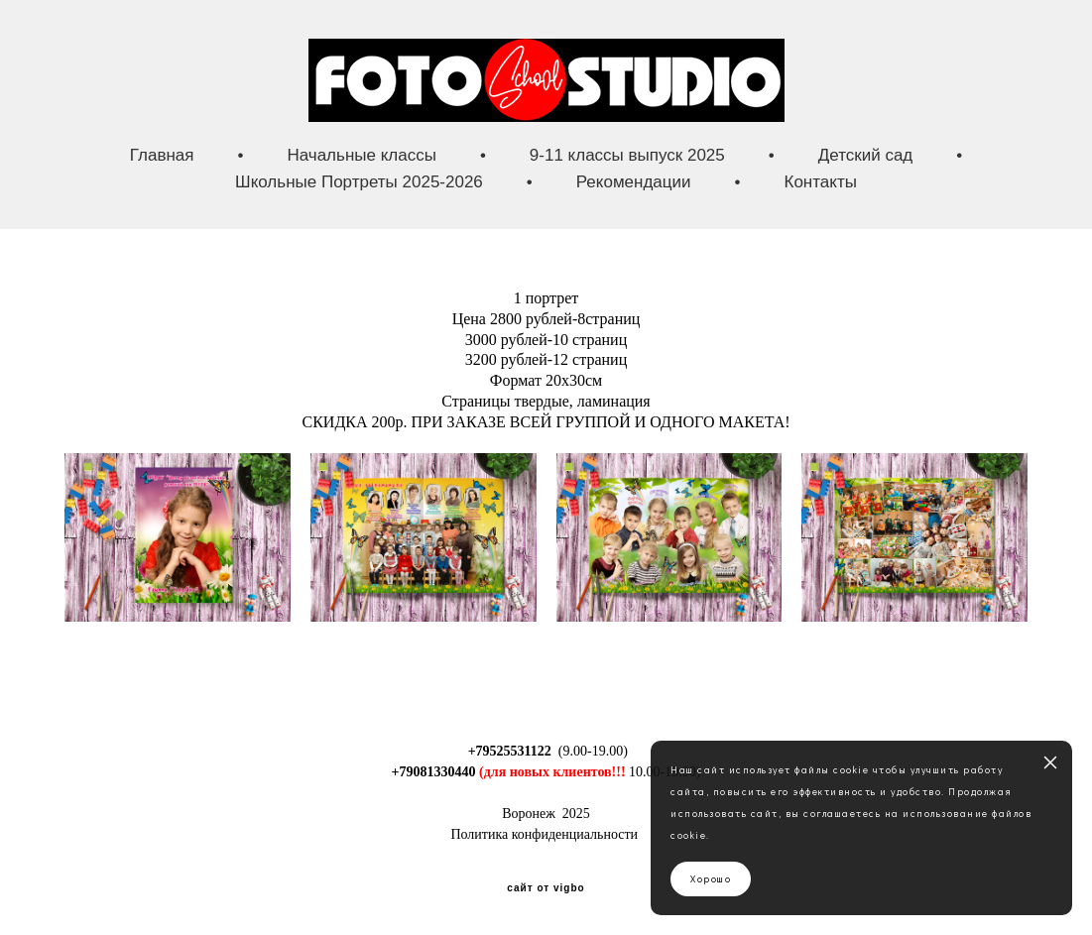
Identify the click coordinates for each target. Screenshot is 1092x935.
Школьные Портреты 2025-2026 (359, 182)
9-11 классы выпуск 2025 (627, 155)
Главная (162, 155)
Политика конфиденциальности (544, 834)
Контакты (821, 182)
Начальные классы (361, 155)
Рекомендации (633, 182)
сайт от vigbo (545, 888)
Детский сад (865, 155)
